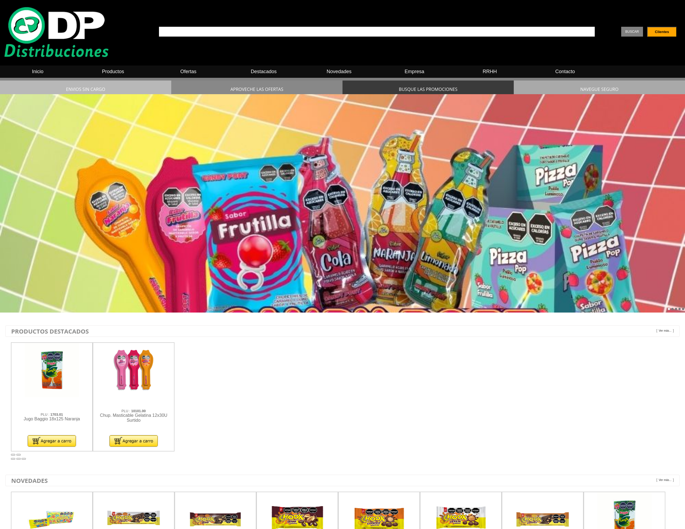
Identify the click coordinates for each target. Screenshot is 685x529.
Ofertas (188, 71)
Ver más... (665, 330)
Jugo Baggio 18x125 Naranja (52, 419)
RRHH (490, 71)
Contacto (565, 71)
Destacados (264, 71)
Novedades (339, 71)
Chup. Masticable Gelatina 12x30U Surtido (133, 418)
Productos (113, 71)
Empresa (414, 71)
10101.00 (138, 411)
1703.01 (56, 414)
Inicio (37, 71)
